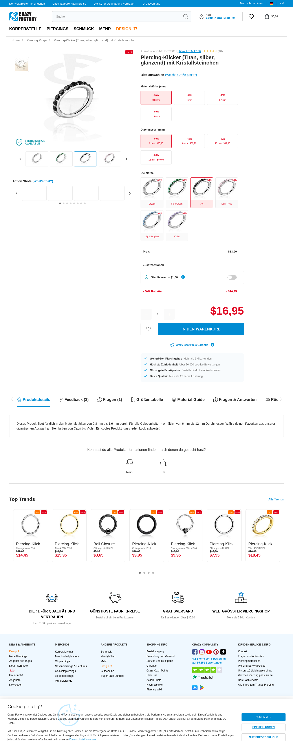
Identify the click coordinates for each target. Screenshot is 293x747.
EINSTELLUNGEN (263, 727)
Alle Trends (276, 499)
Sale (12, 670)
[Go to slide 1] (60, 203)
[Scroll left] (281, 398)
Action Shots (153, 680)
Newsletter (15, 684)
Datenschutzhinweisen (82, 739)
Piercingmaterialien (249, 660)
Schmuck (84, 29)
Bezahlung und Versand (160, 656)
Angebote (14, 680)
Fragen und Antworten (251, 656)
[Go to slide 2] (63, 203)
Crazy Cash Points (157, 670)
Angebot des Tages (20, 660)
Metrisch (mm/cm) (251, 3)
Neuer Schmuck (18, 665)
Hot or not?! (16, 675)
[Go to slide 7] (81, 203)
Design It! (126, 29)
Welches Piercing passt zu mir (255, 675)
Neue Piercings (18, 656)
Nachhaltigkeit (154, 684)
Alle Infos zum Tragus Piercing (256, 684)
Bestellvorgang (155, 651)
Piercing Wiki (154, 689)
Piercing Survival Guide (252, 665)
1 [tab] (140, 573)
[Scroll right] (12, 398)
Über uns (151, 675)
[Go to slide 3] (67, 203)
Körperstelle (25, 29)
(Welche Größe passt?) (181, 75)
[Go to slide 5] (74, 203)
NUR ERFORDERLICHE (263, 737)
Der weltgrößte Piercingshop (27, 3)
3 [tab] (148, 573)
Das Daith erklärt (248, 680)
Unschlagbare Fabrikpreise (69, 3)
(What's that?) (43, 181)
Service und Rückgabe (159, 660)
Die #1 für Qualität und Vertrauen (114, 3)
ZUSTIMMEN (263, 717)
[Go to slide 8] (85, 203)
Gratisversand (151, 3)
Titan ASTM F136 (190, 51)
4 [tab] (153, 573)
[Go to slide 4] (70, 203)
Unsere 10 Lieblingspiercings (255, 670)
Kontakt (242, 651)
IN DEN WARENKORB (201, 329)
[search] (116, 16)
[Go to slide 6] (78, 203)
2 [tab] (144, 573)
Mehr (105, 29)
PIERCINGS (57, 29)
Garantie (151, 665)
